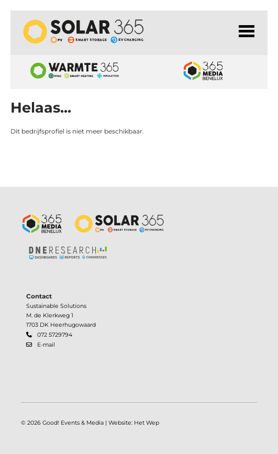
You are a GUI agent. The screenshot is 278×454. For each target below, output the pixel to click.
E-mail (46, 344)
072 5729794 (54, 334)
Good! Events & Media (73, 422)
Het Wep (146, 422)
